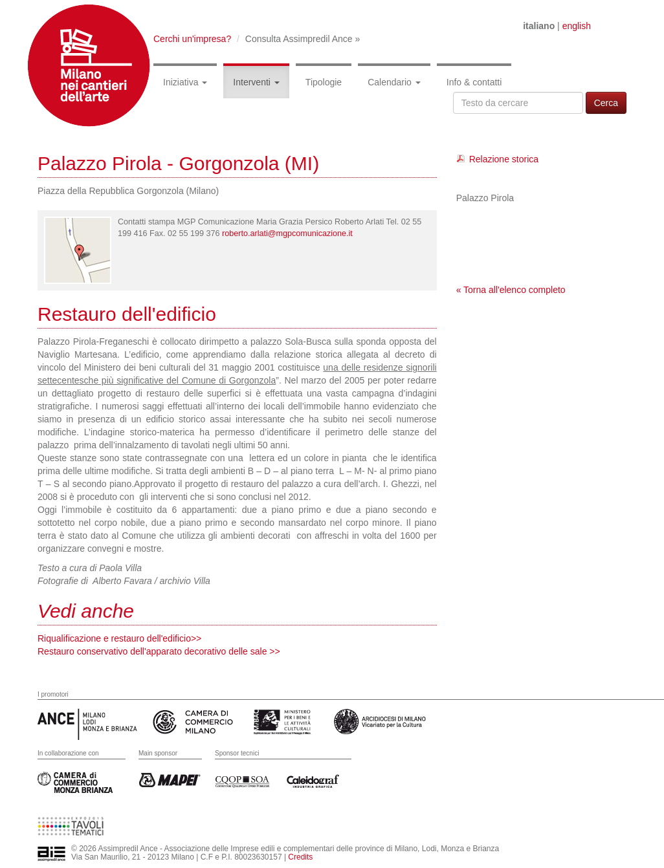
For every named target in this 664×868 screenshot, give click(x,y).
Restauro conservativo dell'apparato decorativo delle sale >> (159, 651)
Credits (300, 857)
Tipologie (323, 82)
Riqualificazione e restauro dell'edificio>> (119, 638)
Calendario (394, 82)
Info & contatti (474, 82)
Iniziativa (185, 82)
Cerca (606, 103)
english (576, 26)
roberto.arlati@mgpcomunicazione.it (287, 233)
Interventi (256, 82)
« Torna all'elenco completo (511, 290)
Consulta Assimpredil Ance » (302, 39)
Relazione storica (503, 159)
